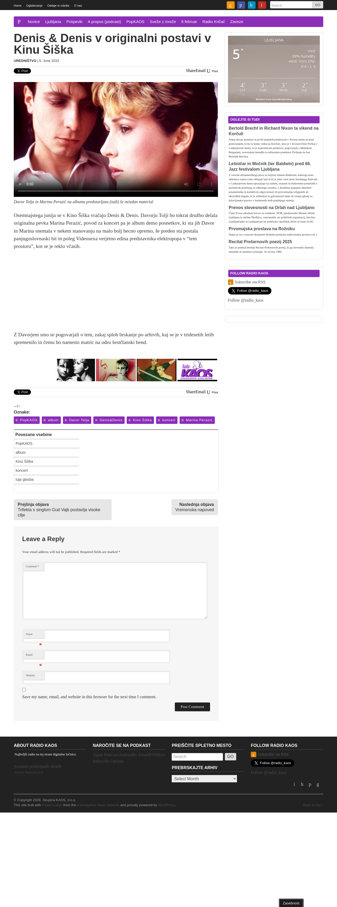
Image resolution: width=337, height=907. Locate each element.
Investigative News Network (98, 805)
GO (317, 5)
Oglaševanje (34, 5)
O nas (78, 5)
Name (34, 635)
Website (30, 675)
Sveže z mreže (163, 21)
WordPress (166, 805)
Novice (34, 21)
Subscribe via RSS (247, 282)
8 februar (189, 21)
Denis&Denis (108, 420)
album (51, 420)
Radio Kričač (213, 21)
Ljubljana (53, 21)
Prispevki (74, 21)
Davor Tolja (76, 420)
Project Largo (52, 805)
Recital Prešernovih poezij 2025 (260, 241)
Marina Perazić (196, 420)
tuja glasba (25, 479)
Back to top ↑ (313, 805)
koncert (166, 420)
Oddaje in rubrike (58, 5)
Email (34, 656)
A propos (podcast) (104, 21)
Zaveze (236, 21)
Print (212, 71)
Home (17, 5)
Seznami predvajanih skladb (37, 766)
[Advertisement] (116, 294)
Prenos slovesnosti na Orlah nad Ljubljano (272, 207)
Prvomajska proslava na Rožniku (262, 228)
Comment (32, 566)
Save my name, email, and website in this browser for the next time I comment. (89, 697)
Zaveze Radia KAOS (29, 772)
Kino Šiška (140, 420)
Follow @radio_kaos (245, 300)
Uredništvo (25, 61)
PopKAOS (135, 21)
